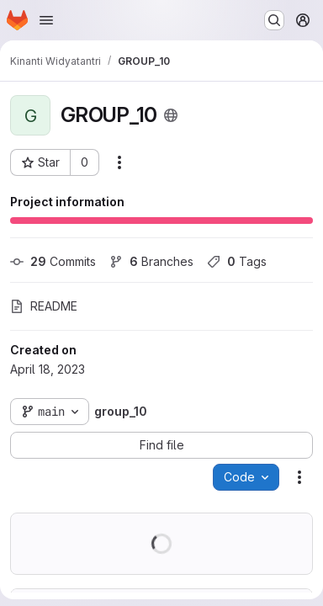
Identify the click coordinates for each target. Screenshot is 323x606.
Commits (53, 261)
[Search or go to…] (274, 20)
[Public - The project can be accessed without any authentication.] (170, 115)
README (43, 306)
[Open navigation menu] (46, 20)
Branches (151, 261)
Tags (237, 261)
